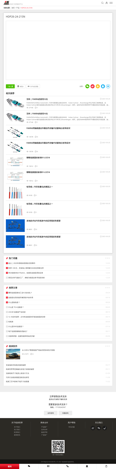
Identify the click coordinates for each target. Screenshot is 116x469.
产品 (17, 8)
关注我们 (99, 422)
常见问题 (72, 427)
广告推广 (44, 435)
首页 (13, 8)
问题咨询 (65, 413)
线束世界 (65, 462)
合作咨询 (51, 413)
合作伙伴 (44, 429)
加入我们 (17, 429)
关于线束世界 (17, 422)
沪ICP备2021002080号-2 (49, 462)
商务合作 (44, 422)
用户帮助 (71, 422)
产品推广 (44, 427)
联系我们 (17, 432)
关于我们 (17, 427)
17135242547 (60, 407)
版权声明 (44, 432)
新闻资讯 (17, 435)
